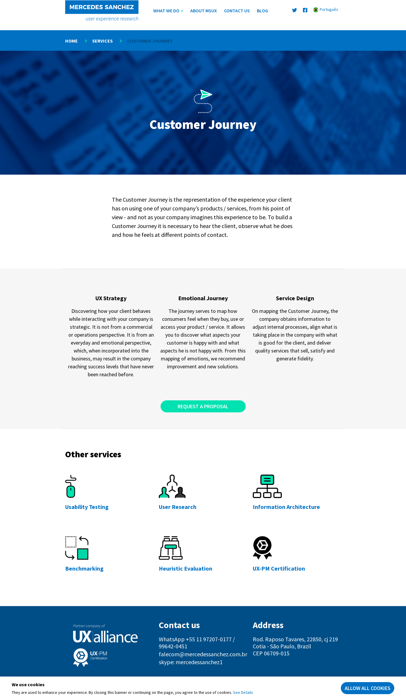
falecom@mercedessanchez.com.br (203, 654)
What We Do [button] (168, 11)
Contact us (237, 11)
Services (102, 41)
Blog (262, 11)
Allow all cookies (367, 688)
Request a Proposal (203, 406)
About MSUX (203, 11)
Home (71, 41)
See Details (243, 692)
